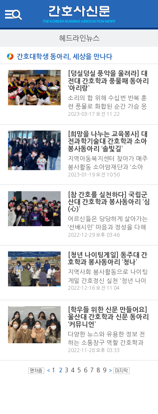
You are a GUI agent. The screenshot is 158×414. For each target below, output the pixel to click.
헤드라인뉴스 (79, 38)
